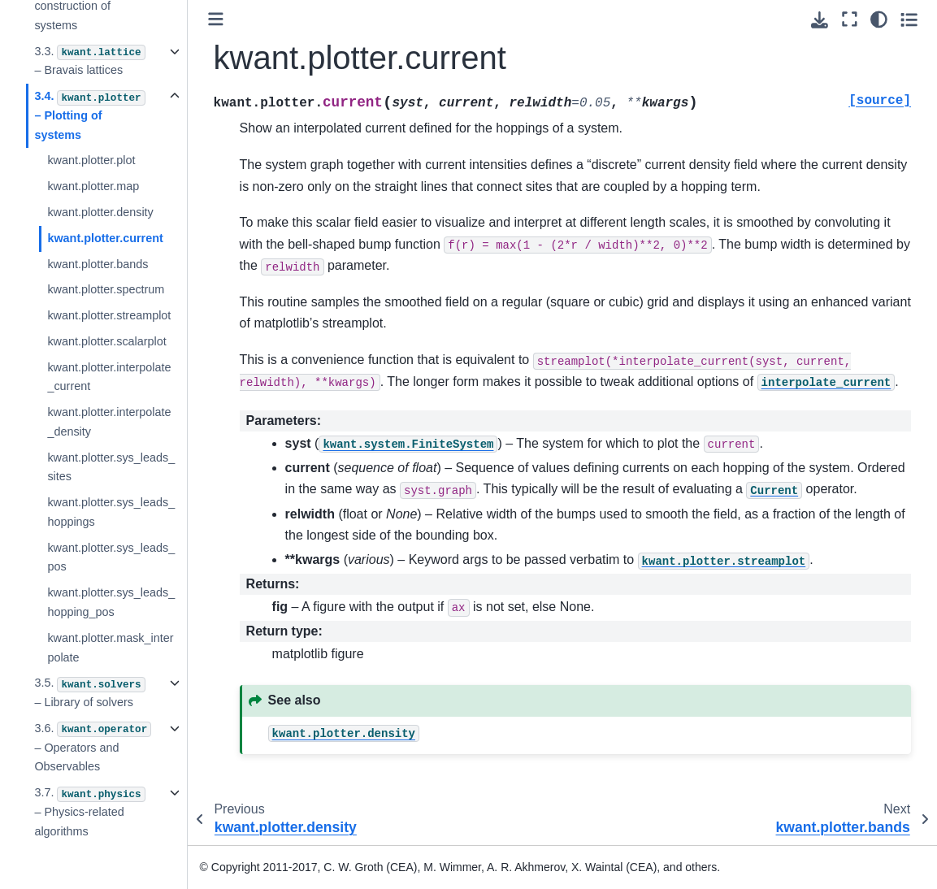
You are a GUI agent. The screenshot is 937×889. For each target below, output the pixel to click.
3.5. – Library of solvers (89, 692)
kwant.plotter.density (100, 212)
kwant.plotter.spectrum (105, 289)
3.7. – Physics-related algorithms (89, 812)
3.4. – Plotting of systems (89, 115)
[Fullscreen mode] (850, 19)
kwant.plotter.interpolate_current (109, 377)
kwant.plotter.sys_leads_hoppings (111, 512)
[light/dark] (879, 19)
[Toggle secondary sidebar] (909, 19)
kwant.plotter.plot (91, 160)
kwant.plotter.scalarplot (106, 341)
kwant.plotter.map (93, 186)
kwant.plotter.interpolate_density (109, 421)
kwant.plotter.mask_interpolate (110, 647)
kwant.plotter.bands (97, 264)
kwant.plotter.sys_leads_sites (111, 467)
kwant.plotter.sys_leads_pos (111, 557)
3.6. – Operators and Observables (92, 748)
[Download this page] (820, 20)
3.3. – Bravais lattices (89, 61)
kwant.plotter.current (105, 238)
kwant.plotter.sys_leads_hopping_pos (111, 602)
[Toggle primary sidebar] (216, 19)
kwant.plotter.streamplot (109, 315)
